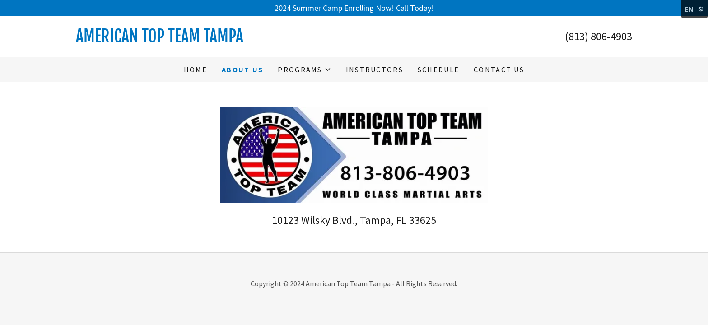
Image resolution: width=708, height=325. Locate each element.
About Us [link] (242, 69)
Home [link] (195, 69)
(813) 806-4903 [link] (598, 36)
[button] (304, 69)
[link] (215, 39)
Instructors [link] (374, 69)
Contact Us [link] (499, 69)
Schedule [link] (438, 69)
